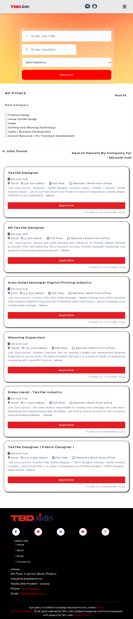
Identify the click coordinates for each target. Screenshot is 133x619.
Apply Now (66, 205)
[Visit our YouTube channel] (83, 532)
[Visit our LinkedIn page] (61, 532)
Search (66, 75)
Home (19, 544)
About (19, 550)
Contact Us (22, 561)
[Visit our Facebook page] (16, 532)
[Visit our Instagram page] (105, 532)
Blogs (18, 556)
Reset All (120, 95)
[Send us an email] (38, 532)
